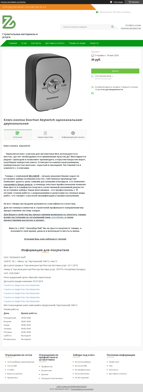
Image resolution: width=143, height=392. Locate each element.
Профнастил (47, 366)
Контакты (36, 43)
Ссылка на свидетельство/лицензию (22, 285)
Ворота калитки (14, 373)
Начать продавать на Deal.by (13, 2)
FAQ (111, 365)
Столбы (10, 369)
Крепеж (44, 374)
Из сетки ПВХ (81, 365)
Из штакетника (82, 373)
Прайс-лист (114, 361)
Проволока (12, 377)
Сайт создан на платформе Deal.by (71, 386)
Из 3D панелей (82, 377)
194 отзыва (118, 2)
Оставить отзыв (133, 25)
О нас (24, 43)
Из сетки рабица (82, 361)
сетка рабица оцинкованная (20, 361)
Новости (94, 43)
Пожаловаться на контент (82, 389)
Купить (115, 71)
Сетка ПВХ (12, 365)
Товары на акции (77, 43)
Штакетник (46, 370)
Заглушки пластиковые (52, 378)
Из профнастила (82, 369)
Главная (13, 43)
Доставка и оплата (54, 43)
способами (57, 217)
